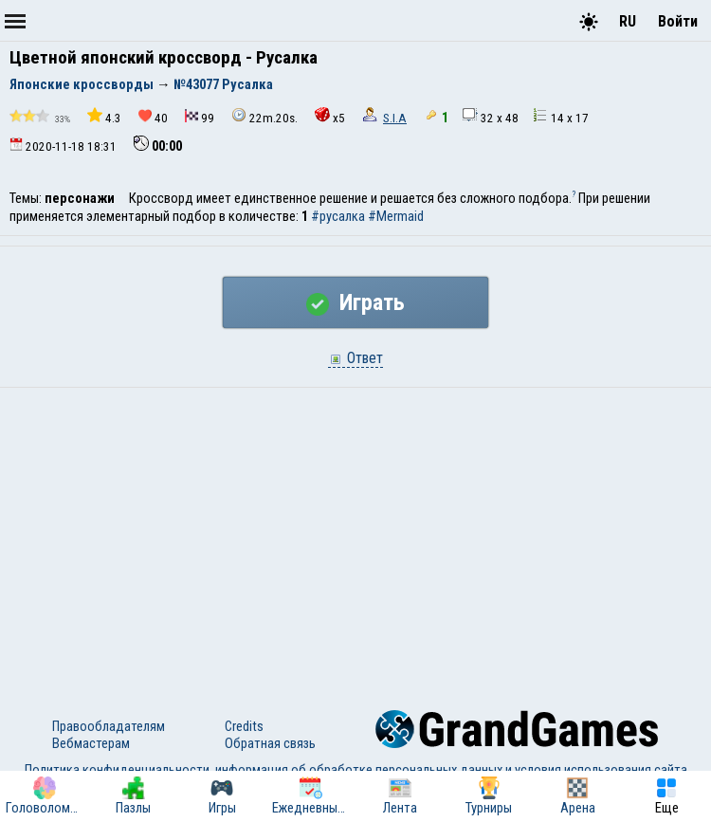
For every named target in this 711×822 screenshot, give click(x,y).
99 (199, 117)
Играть (355, 302)
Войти (678, 21)
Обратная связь (270, 743)
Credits (244, 726)
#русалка (338, 216)
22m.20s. (264, 116)
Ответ (355, 358)
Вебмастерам (91, 743)
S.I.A (395, 118)
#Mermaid (396, 216)
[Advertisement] (355, 530)
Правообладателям (108, 726)
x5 (330, 116)
